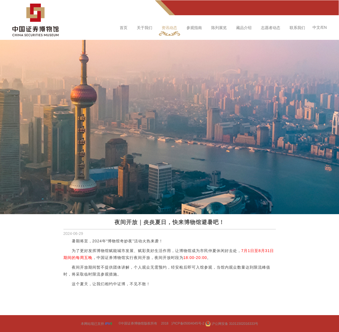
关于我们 (144, 27)
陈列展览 (219, 27)
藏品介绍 (244, 27)
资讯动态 (169, 27)
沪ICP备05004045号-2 (187, 324)
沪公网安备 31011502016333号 (231, 324)
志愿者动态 (270, 27)
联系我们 (297, 27)
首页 (123, 27)
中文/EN (320, 27)
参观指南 (194, 27)
